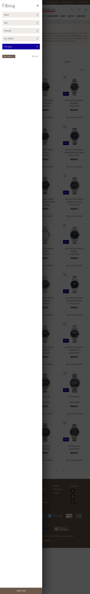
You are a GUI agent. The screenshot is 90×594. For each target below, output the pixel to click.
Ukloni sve (35, 56)
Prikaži (21, 591)
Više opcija (21, 46)
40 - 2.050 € (8, 38)
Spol (5, 23)
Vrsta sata (7, 30)
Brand (6, 15)
